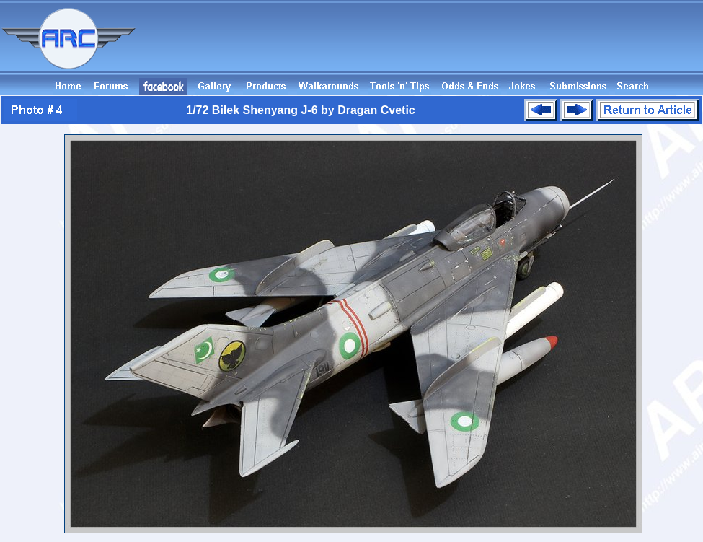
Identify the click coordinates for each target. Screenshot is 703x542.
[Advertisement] (440, 45)
